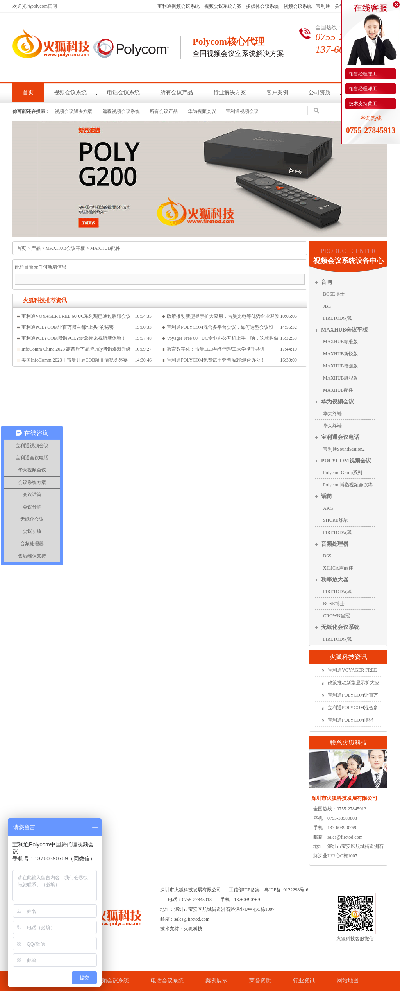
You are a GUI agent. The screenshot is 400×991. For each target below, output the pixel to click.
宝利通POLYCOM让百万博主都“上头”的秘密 (67, 327)
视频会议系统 (298, 6)
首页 (28, 92)
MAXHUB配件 (105, 248)
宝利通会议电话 (340, 437)
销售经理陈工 (362, 74)
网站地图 (348, 981)
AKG (328, 508)
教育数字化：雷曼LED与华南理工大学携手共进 (216, 349)
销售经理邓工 (362, 88)
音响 (326, 282)
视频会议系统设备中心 (348, 261)
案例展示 (216, 981)
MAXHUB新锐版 (340, 354)
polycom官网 (44, 6)
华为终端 (332, 413)
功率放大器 (334, 579)
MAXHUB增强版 (340, 366)
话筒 (326, 496)
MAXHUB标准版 (340, 341)
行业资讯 (304, 981)
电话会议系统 (123, 92)
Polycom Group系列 (342, 472)
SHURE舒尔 (335, 520)
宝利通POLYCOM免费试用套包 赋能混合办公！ (216, 360)
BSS (327, 556)
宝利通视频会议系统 (178, 6)
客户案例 (277, 92)
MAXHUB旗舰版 (340, 378)
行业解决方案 (229, 92)
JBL (327, 306)
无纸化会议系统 (340, 627)
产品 (36, 248)
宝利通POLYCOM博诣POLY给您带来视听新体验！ (73, 338)
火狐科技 (193, 929)
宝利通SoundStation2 (344, 449)
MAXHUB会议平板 (65, 248)
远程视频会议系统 (121, 111)
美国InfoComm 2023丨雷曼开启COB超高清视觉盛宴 (74, 360)
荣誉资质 (260, 981)
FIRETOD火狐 (337, 318)
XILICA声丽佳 (338, 568)
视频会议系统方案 (223, 6)
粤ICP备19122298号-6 (286, 889)
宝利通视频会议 (242, 111)
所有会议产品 (176, 92)
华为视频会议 (202, 111)
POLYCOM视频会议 (346, 461)
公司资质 (319, 92)
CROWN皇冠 (336, 615)
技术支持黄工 (362, 103)
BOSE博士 (334, 294)
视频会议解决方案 (73, 111)
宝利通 (323, 6)
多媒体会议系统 (262, 6)
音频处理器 (334, 544)
